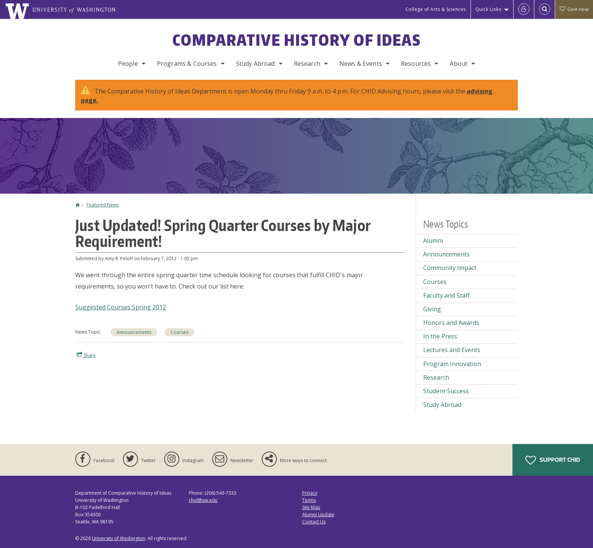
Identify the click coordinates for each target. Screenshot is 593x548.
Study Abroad (255, 63)
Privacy (309, 493)
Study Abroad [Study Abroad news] (442, 405)
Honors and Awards (451, 322)
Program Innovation (452, 364)
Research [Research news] (436, 377)
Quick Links (488, 9)
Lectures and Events (451, 350)
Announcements (133, 332)
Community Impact (450, 268)
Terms (309, 500)
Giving (432, 309)
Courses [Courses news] (179, 332)
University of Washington (118, 538)
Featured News (103, 205)
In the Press (440, 336)
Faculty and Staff (446, 295)
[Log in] (524, 9)
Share (86, 355)
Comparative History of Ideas (296, 40)
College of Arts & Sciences (435, 9)
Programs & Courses (187, 63)
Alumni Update (318, 514)
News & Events (360, 63)
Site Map (311, 507)
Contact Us (314, 522)
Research (307, 63)
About (458, 63)
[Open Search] (544, 9)
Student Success (446, 391)
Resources (416, 63)
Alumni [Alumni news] (433, 240)
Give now (574, 9)
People (128, 63)
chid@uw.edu (203, 500)
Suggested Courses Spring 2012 (120, 307)
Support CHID (552, 460)
